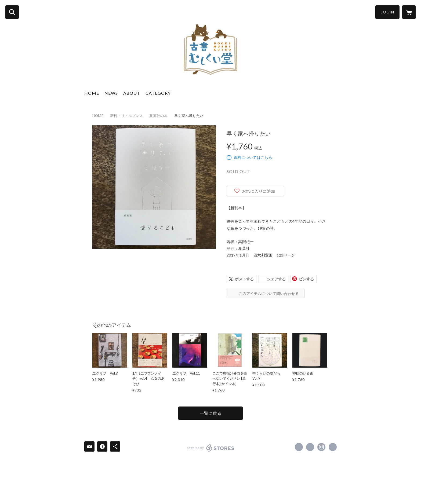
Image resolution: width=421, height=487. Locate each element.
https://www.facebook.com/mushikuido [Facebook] (299, 447)
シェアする (276, 279)
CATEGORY (158, 93)
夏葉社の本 (158, 115)
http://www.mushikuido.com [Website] (333, 447)
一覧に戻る (210, 413)
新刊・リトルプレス (126, 115)
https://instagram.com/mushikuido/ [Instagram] (321, 447)
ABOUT (131, 93)
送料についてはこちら (253, 157)
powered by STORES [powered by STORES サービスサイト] (210, 448)
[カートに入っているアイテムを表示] (409, 12)
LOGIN (387, 12)
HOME (91, 93)
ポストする (244, 279)
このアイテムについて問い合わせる (269, 293)
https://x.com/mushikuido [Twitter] (310, 447)
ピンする (306, 279)
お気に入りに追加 (258, 191)
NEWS (111, 93)
